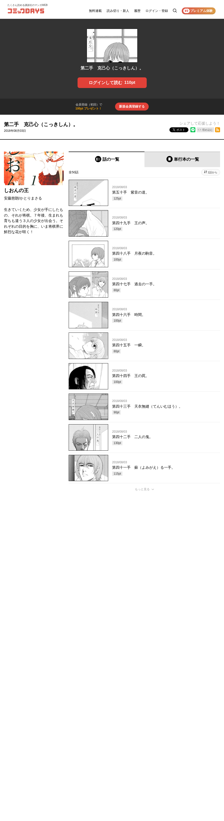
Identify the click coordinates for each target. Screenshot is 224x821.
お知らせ (165, 742)
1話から (212, 172)
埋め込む (207, 129)
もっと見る (142, 489)
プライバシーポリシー (204, 749)
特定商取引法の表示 (202, 763)
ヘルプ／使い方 (169, 749)
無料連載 (95, 11)
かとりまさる (31, 198)
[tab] (106, 159)
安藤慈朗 (11, 198)
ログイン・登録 (156, 11)
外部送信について (201, 756)
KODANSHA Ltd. (53, 804)
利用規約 (195, 742)
